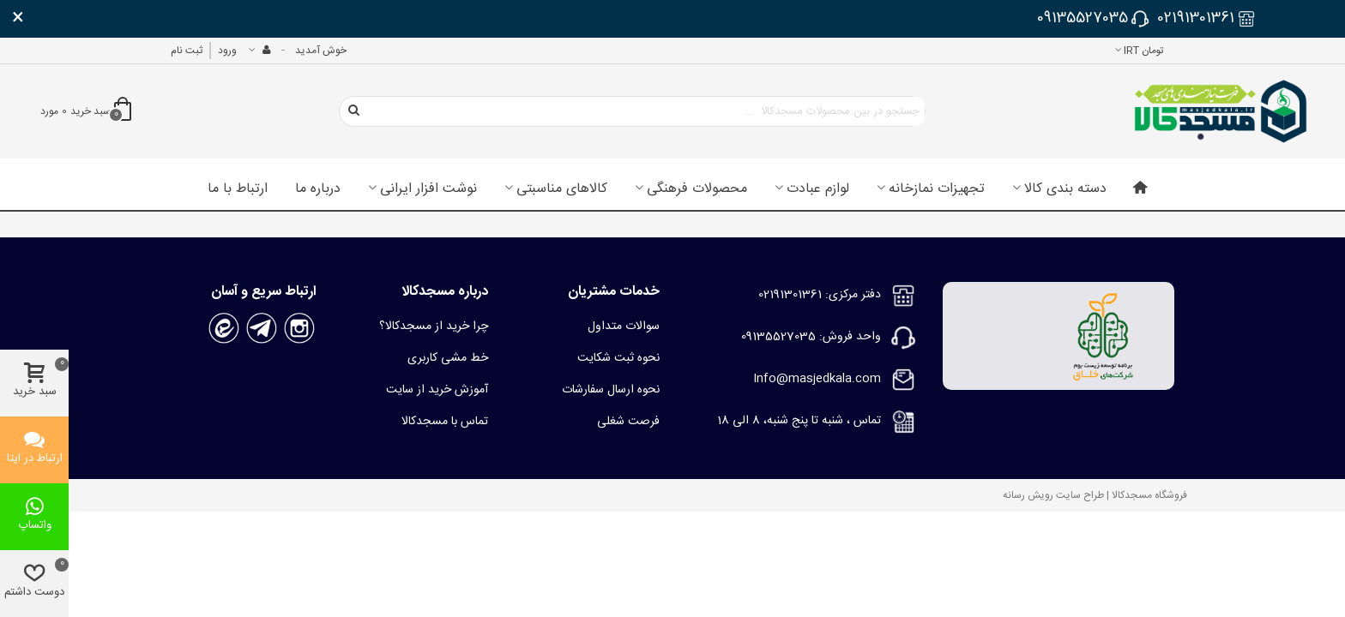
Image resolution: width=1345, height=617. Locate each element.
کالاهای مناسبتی (561, 189)
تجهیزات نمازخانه (937, 189)
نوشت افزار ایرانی (428, 189)
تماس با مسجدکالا (444, 421)
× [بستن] (18, 18)
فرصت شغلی (628, 421)
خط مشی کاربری (447, 358)
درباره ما (318, 189)
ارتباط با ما (238, 189)
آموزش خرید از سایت (437, 390)
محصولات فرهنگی (697, 189)
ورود (227, 50)
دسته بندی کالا (1065, 189)
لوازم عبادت (818, 189)
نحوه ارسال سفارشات (611, 390)
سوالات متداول (624, 326)
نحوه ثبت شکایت (618, 358)
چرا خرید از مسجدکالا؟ (433, 326)
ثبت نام (186, 50)
